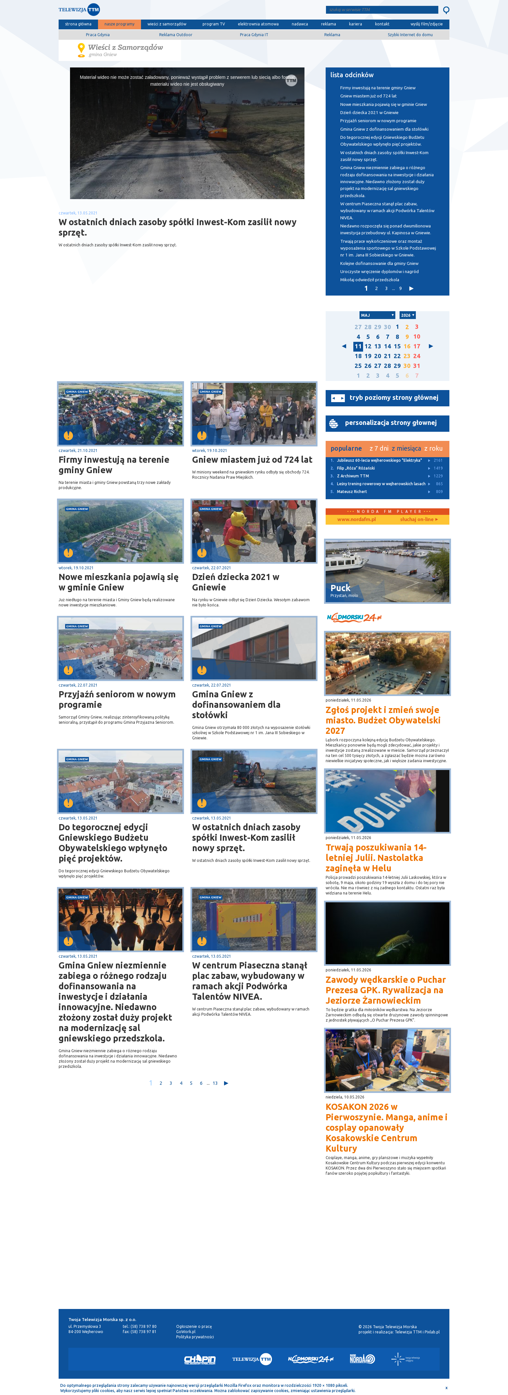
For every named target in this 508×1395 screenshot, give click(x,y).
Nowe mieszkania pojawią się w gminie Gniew (119, 582)
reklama (328, 24)
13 (215, 1083)
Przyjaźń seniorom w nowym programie (117, 699)
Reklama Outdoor (175, 35)
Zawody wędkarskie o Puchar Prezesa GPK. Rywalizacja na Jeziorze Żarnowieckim (386, 990)
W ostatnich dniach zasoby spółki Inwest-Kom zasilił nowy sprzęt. (246, 837)
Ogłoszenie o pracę (194, 1326)
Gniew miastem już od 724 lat (252, 459)
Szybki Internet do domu (410, 35)
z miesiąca (406, 448)
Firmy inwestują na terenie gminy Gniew (114, 465)
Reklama (332, 35)
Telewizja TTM (408, 1332)
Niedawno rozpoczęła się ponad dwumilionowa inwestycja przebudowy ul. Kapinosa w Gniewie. (385, 229)
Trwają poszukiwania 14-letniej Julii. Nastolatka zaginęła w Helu (376, 857)
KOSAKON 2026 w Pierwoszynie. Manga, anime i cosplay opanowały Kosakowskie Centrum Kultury (387, 1127)
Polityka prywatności (195, 1337)
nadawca (300, 24)
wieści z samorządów (167, 24)
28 (368, 327)
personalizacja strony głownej (391, 422)
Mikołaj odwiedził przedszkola (369, 279)
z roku (433, 448)
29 (377, 327)
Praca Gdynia (98, 35)
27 (358, 327)
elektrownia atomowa (258, 24)
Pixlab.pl (432, 1332)
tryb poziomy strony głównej (394, 397)
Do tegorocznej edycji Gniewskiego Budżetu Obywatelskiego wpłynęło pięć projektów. (113, 842)
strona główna (78, 24)
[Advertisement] (123, 329)
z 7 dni (379, 448)
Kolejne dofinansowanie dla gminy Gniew (379, 263)
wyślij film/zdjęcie (427, 24)
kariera (355, 24)
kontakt (382, 24)
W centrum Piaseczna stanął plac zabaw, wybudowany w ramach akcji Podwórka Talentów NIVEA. (249, 980)
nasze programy (119, 24)
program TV (214, 24)
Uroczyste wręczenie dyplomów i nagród (379, 271)
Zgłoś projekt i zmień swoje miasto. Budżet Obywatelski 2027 (383, 720)
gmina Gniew (77, 391)
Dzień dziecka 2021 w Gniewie (235, 582)
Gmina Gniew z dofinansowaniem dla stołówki (236, 704)
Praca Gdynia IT (254, 35)
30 (387, 327)
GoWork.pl (185, 1332)
